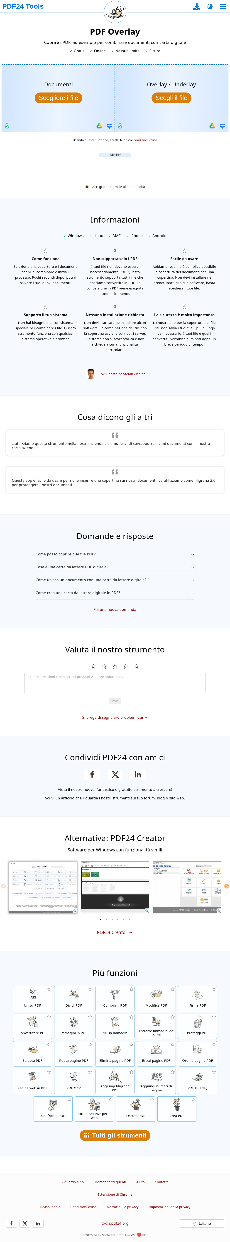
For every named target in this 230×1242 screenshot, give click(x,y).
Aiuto (140, 1182)
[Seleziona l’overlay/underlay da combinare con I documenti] (171, 97)
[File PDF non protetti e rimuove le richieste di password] (32, 1054)
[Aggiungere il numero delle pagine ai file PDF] (156, 1081)
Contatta (162, 1182)
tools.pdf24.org (115, 1223)
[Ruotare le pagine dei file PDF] (73, 1054)
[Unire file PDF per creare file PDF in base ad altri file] (32, 998)
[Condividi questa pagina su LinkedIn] (138, 774)
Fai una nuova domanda (115, 609)
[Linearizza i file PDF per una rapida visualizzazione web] (94, 1109)
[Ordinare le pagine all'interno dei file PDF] (197, 1054)
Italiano (204, 1223)
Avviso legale (49, 1207)
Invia (115, 701)
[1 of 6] (101, 919)
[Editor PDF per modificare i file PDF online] (156, 998)
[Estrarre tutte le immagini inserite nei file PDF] (156, 1026)
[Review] (115, 683)
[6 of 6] (129, 919)
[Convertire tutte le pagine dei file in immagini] (115, 1026)
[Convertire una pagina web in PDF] (32, 1081)
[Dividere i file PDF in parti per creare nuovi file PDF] (73, 998)
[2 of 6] (106, 919)
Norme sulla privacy (123, 1207)
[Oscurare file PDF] (135, 1109)
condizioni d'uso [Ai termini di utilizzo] (145, 140)
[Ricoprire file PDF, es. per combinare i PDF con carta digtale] (197, 1081)
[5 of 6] (123, 919)
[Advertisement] (115, 167)
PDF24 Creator (112, 932)
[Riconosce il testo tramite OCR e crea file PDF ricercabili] (73, 1081)
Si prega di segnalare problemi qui (112, 717)
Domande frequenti (110, 1182)
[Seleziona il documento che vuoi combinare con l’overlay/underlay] (58, 97)
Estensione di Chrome (115, 1194)
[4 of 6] (118, 919)
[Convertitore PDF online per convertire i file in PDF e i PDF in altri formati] (32, 1026)
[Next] (226, 886)
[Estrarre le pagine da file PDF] (156, 1054)
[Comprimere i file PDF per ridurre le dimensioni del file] (115, 998)
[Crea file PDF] (176, 1109)
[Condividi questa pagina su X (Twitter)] (115, 774)
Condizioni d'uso (83, 1207)
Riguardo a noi (73, 1182)
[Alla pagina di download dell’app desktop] (197, 6)
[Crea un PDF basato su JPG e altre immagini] (73, 1026)
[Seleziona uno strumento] (223, 6)
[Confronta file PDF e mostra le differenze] (53, 1109)
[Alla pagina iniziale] (23, 6)
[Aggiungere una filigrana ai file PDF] (115, 1081)
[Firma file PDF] (197, 998)
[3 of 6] (112, 919)
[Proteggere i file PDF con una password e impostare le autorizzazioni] (197, 1026)
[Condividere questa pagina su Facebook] (92, 774)
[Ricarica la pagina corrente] (115, 12)
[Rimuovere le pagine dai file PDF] (115, 1054)
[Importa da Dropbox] (109, 126)
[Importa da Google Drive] (99, 126)
